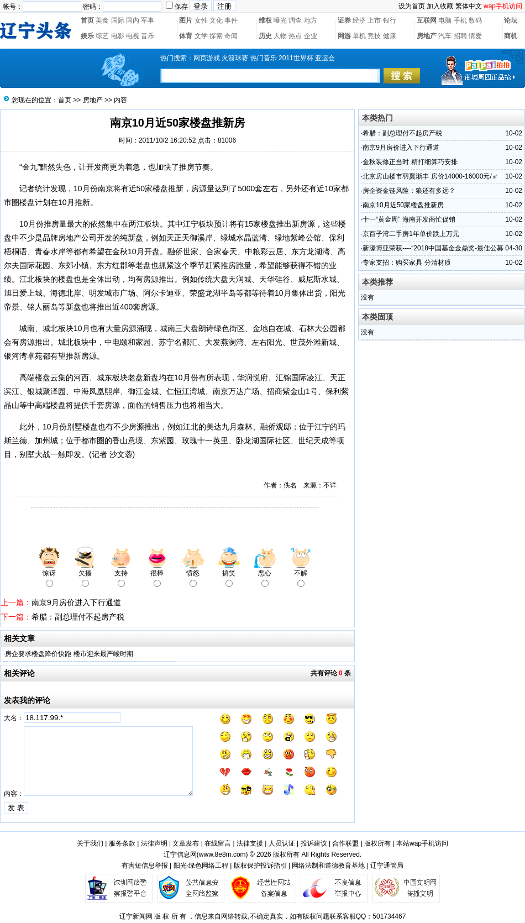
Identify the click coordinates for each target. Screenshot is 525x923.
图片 (185, 20)
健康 (389, 36)
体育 (185, 36)
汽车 (445, 36)
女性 (201, 20)
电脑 (445, 20)
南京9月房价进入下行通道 (76, 602)
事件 (231, 20)
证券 (344, 20)
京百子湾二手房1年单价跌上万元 (411, 234)
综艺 (102, 36)
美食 (102, 20)
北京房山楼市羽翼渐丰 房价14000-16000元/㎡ (430, 176)
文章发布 (185, 843)
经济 (359, 20)
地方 (310, 20)
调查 (295, 20)
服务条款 (122, 843)
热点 (295, 36)
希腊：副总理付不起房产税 (78, 616)
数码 (475, 20)
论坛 (510, 20)
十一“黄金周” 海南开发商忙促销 (409, 219)
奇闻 (231, 36)
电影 (117, 36)
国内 (132, 20)
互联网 (427, 20)
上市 (374, 20)
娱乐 (87, 36)
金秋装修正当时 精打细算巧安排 (410, 162)
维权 (265, 20)
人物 (280, 36)
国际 (117, 20)
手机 (460, 20)
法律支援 (250, 843)
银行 (389, 20)
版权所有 (377, 843)
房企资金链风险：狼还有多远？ (409, 191)
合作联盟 (345, 843)
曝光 (280, 20)
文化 (216, 20)
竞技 (374, 36)
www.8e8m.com (222, 854)
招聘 (460, 36)
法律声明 (154, 843)
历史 (265, 36)
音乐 (147, 36)
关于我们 (90, 843)
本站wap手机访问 (422, 843)
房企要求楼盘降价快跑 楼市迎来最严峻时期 (69, 654)
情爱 (475, 36)
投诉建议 (314, 843)
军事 (147, 20)
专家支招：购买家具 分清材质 (406, 262)
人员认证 (282, 843)
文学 (201, 36)
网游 (344, 36)
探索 (216, 36)
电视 (132, 36)
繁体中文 (468, 6)
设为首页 (411, 6)
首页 (87, 20)
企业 (310, 36)
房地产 (427, 36)
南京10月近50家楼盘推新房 (403, 205)
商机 (510, 36)
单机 (359, 36)
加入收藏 (440, 6)
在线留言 (217, 843)
